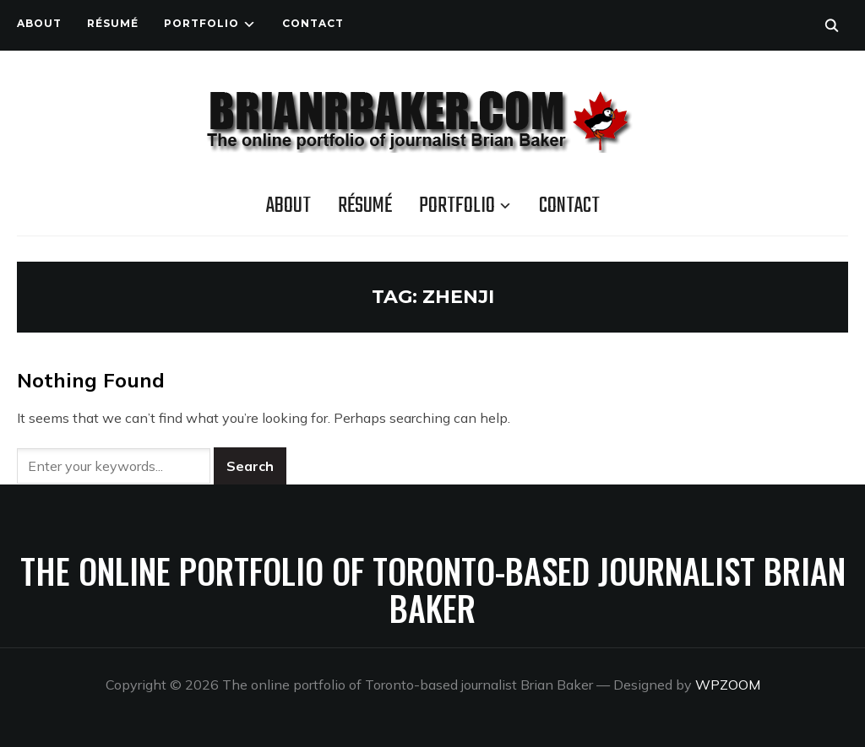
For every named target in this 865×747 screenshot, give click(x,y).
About (39, 23)
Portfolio (201, 23)
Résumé (113, 23)
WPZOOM (727, 684)
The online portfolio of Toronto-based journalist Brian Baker (433, 589)
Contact (313, 23)
